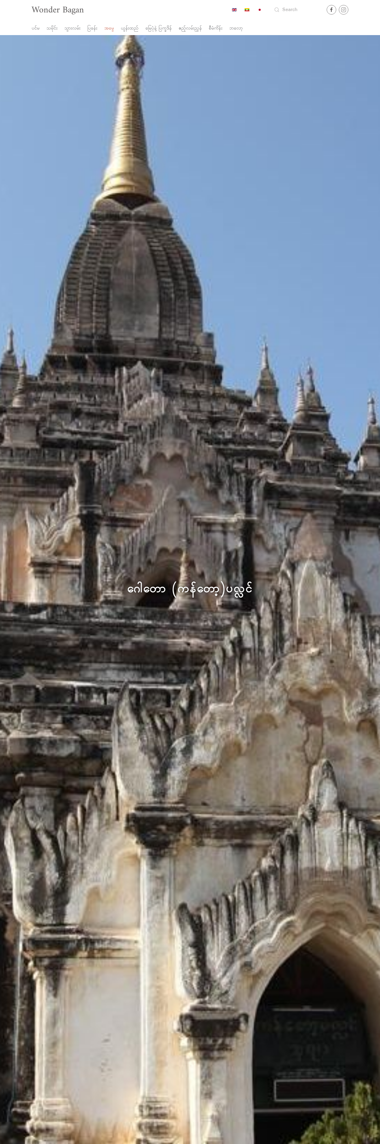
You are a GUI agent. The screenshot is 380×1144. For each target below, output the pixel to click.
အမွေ (109, 28)
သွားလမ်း (72, 28)
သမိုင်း (52, 28)
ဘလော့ (236, 28)
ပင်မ (36, 28)
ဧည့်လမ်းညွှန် (190, 28)
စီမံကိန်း (215, 28)
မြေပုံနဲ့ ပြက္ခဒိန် (158, 28)
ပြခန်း (92, 28)
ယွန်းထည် (130, 28)
